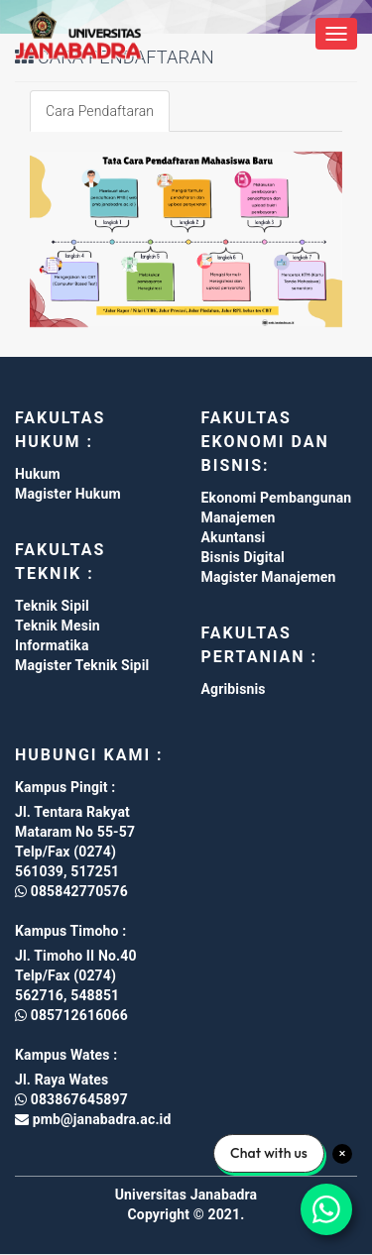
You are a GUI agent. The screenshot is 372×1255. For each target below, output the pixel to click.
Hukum (38, 474)
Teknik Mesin (57, 625)
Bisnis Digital (243, 557)
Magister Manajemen (268, 577)
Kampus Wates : (66, 1055)
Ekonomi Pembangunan (276, 498)
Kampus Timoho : (70, 931)
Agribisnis (233, 689)
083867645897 (71, 1099)
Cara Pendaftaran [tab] (100, 111)
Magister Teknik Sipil (82, 665)
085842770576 (71, 891)
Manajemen (238, 517)
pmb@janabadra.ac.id (100, 1119)
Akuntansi (233, 537)
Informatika (52, 645)
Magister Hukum (68, 494)
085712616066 (71, 1015)
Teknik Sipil (52, 606)
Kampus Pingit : (65, 787)
